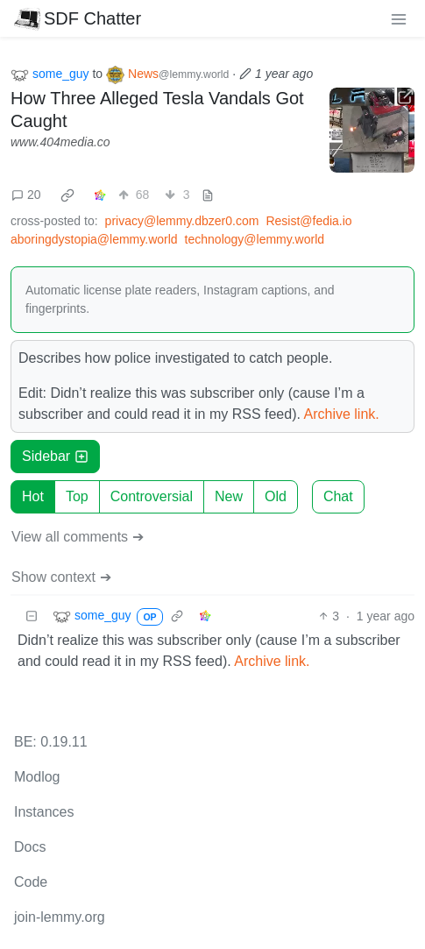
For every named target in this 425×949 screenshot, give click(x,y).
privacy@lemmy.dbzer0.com (182, 221)
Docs (30, 846)
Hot (33, 496)
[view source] (208, 195)
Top (77, 496)
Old (276, 496)
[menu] (398, 18)
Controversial (151, 496)
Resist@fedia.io (308, 221)
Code (30, 882)
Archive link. (341, 414)
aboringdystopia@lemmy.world (94, 239)
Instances (44, 811)
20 (26, 195)
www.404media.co (60, 142)
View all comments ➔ (77, 536)
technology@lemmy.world (254, 239)
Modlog (37, 776)
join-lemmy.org (59, 917)
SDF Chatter (77, 18)
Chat (338, 496)
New (229, 496)
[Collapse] (32, 616)
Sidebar (55, 456)
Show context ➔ (61, 577)
